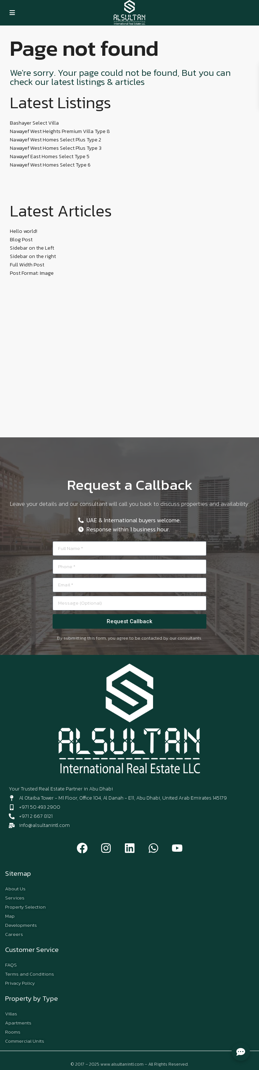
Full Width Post (27, 265)
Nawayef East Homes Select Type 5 (49, 156)
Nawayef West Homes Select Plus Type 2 (55, 140)
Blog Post (21, 239)
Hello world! (23, 231)
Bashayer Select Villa (34, 123)
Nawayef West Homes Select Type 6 (50, 165)
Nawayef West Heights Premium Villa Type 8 (60, 131)
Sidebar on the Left (32, 248)
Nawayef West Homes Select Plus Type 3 (56, 148)
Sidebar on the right (33, 256)
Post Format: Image (32, 273)
